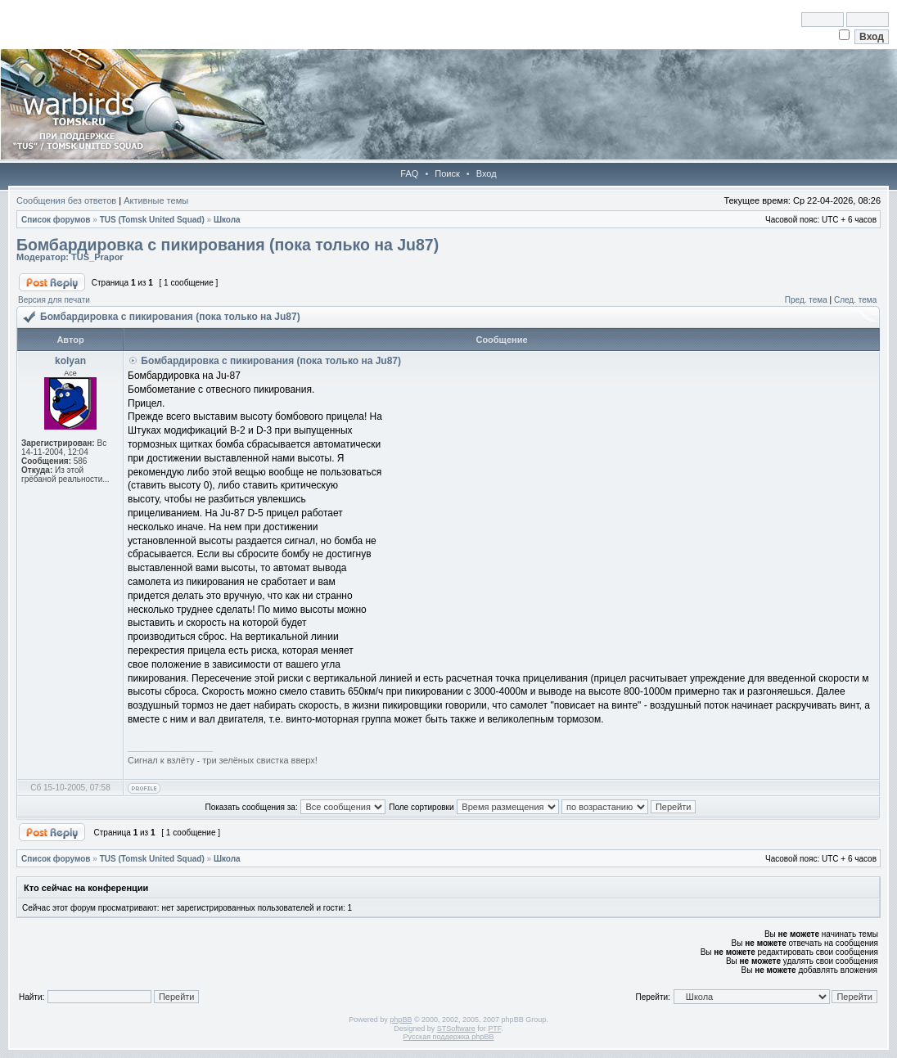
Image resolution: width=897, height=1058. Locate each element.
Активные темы (156, 200)
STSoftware (456, 1028)
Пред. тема (806, 299)
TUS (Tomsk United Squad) (152, 219)
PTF (494, 1028)
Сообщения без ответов (66, 200)
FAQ (409, 173)
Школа (227, 219)
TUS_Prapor (97, 257)
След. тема (855, 299)
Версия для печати (54, 299)
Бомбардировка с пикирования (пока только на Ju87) (227, 245)
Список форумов (56, 219)
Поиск (447, 173)
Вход (486, 173)
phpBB (401, 1019)
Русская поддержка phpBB (448, 1037)
